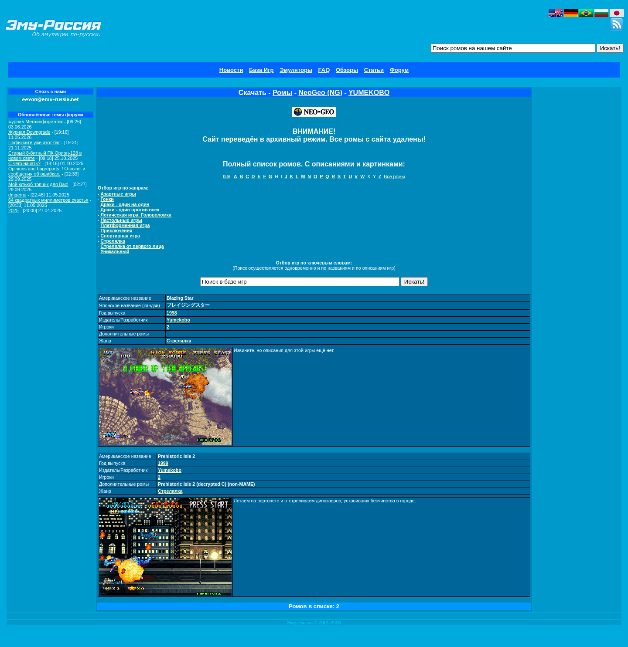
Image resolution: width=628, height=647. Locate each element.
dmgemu (17, 194)
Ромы (282, 92)
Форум (399, 70)
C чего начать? (24, 163)
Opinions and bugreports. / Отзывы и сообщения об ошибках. (46, 171)
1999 (163, 463)
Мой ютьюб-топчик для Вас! (38, 184)
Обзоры (347, 70)
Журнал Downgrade (29, 132)
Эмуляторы (296, 70)
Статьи (374, 70)
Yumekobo (178, 319)
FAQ (324, 70)
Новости (231, 70)
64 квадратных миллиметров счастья (48, 200)
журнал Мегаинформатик (35, 121)
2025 (13, 210)
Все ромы (394, 176)
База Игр (261, 70)
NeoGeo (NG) (320, 92)
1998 (172, 312)
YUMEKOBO (368, 92)
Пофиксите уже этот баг (34, 142)
